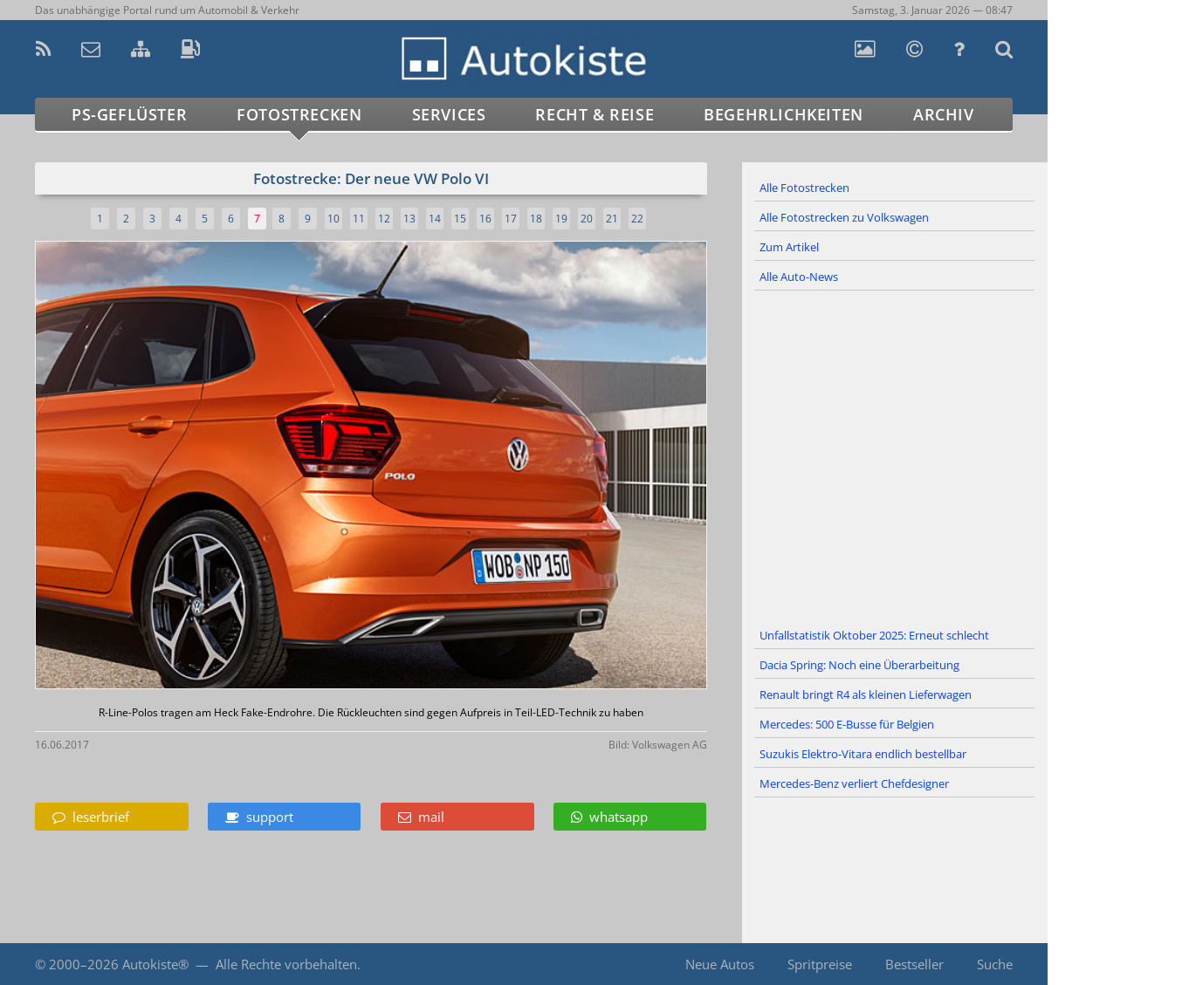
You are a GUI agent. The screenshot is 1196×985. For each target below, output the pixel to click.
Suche (995, 964)
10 (333, 218)
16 (485, 218)
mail (421, 816)
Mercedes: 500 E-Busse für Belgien (847, 724)
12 (384, 218)
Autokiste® (155, 964)
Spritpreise (819, 964)
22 (637, 218)
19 (561, 218)
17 (511, 218)
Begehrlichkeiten (783, 114)
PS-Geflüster (129, 114)
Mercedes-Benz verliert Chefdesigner (854, 783)
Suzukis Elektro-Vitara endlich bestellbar (863, 754)
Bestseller (914, 964)
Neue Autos (719, 964)
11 (359, 218)
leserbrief (90, 816)
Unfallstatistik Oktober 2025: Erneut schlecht (874, 635)
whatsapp (609, 816)
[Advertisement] (895, 456)
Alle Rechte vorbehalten (286, 964)
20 (587, 218)
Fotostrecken (299, 114)
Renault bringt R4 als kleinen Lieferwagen (866, 694)
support (259, 816)
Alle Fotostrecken (804, 187)
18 (536, 218)
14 (435, 218)
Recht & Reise (594, 114)
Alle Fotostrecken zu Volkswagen (844, 217)
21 (612, 218)
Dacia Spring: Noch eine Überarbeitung (859, 665)
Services (449, 114)
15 (460, 218)
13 (409, 218)
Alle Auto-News (799, 276)
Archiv (943, 114)
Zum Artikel (789, 247)
